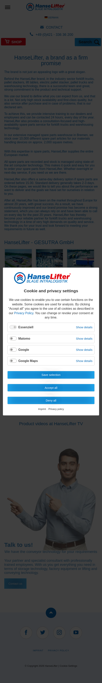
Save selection (51, 374)
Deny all (51, 400)
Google (23, 349)
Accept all (51, 387)
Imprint (42, 409)
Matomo (24, 338)
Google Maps (28, 361)
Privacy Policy (23, 313)
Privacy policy (56, 409)
